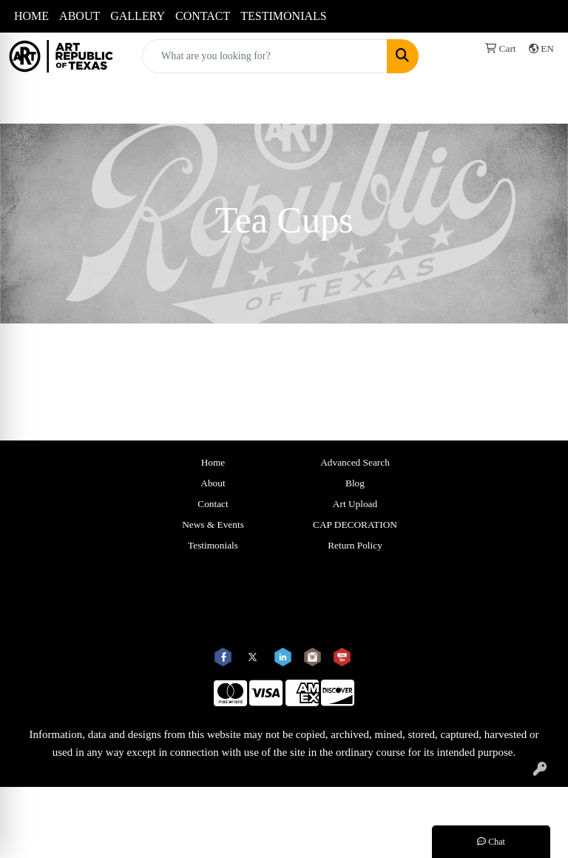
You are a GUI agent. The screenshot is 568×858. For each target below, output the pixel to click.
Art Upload (355, 503)
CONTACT (202, 16)
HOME (31, 16)
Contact (212, 503)
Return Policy (355, 545)
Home (213, 462)
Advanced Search (355, 462)
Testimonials (213, 545)
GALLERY (137, 16)
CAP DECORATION (355, 524)
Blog (355, 483)
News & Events (213, 524)
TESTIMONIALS (283, 16)
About (212, 483)
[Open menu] (538, 101)
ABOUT (79, 16)
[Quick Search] (265, 56)
